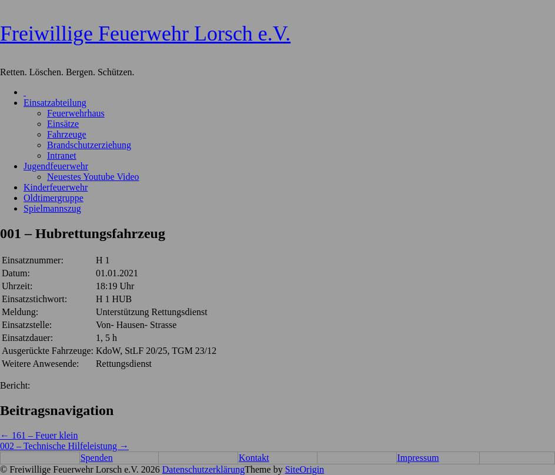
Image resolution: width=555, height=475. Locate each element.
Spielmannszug (52, 208)
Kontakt (254, 458)
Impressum (418, 458)
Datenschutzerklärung (203, 469)
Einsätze (63, 124)
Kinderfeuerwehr (56, 187)
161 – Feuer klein (39, 435)
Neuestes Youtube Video (93, 177)
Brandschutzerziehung (89, 145)
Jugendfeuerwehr (56, 166)
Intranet (61, 155)
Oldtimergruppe (53, 198)
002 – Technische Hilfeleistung (64, 446)
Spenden (97, 458)
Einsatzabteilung (55, 103)
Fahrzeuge (66, 134)
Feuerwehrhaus (76, 113)
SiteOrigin (305, 469)
